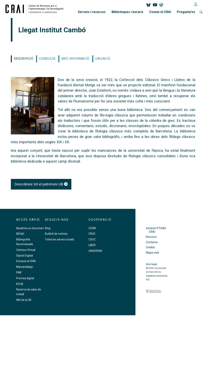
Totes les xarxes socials (59, 239)
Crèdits (150, 247)
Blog (47, 228)
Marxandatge (24, 266)
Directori (151, 237)
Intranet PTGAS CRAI (156, 230)
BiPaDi (20, 233)
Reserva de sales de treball (28, 292)
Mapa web (152, 252)
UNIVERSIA (95, 250)
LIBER (92, 245)
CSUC (92, 239)
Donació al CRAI (26, 261)
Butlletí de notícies (56, 233)
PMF (19, 272)
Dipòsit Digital (24, 255)
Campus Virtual (25, 249)
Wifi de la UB (23, 299)
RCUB (19, 284)
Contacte (152, 242)
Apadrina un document (30, 228)
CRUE (92, 233)
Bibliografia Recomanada (24, 242)
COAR (92, 228)
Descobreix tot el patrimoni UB (41, 184)
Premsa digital (25, 278)
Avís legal (151, 264)
